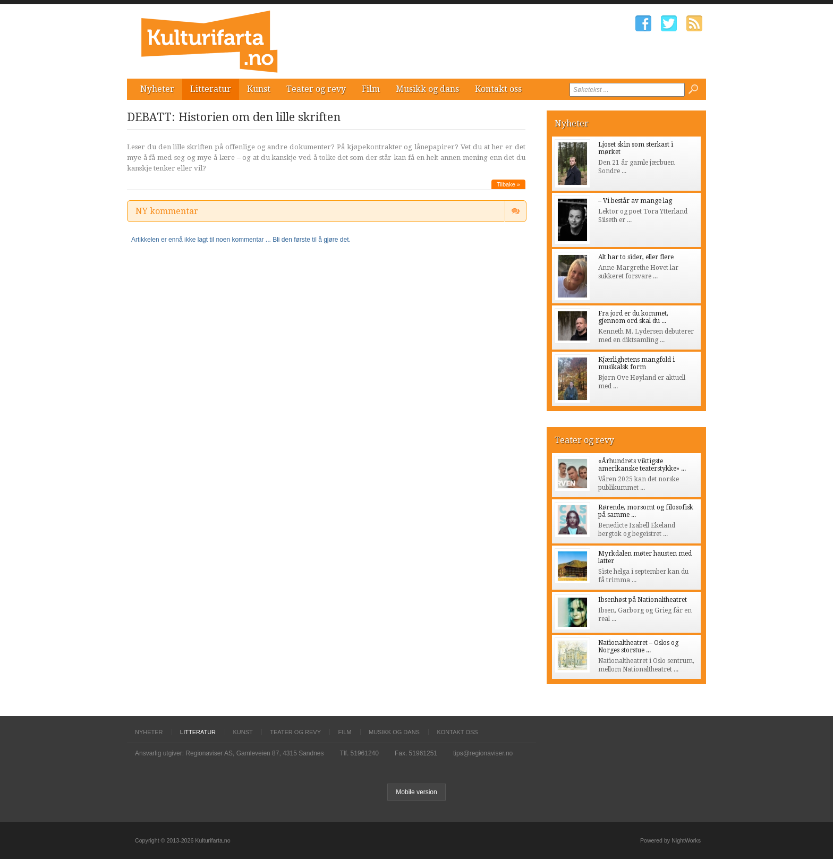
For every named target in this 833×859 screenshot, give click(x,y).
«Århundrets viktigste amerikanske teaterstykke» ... (642, 464)
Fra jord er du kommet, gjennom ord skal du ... (633, 317)
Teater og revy (316, 89)
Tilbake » (508, 184)
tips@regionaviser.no (483, 753)
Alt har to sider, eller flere (636, 257)
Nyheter (157, 89)
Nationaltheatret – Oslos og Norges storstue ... (638, 646)
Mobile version (416, 792)
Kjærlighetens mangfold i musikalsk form (636, 363)
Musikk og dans (427, 89)
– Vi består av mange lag (635, 201)
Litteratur (210, 89)
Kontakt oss (498, 89)
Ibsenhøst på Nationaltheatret (642, 599)
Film (371, 89)
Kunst (258, 89)
